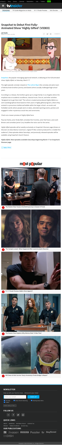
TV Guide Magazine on (22, 10)
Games (15, 1)
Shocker (54, 10)
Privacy (5, 426)
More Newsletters (9, 405)
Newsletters (30, 1)
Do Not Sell (24, 426)
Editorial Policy (21, 423)
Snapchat (4, 78)
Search (4, 1)
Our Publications (12, 428)
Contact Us (30, 423)
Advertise (11, 423)
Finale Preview (40, 10)
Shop (9, 1)
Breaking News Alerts (38, 400)
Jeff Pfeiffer (4, 33)
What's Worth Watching (21, 400)
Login (49, 1)
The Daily (7, 400)
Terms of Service (14, 426)
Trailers (43, 1)
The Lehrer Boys (33, 85)
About (5, 423)
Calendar (21, 1)
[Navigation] (3, 6)
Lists (37, 1)
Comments (57, 33)
